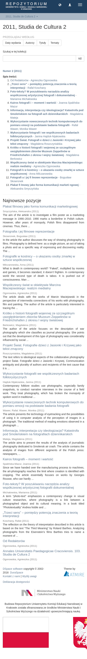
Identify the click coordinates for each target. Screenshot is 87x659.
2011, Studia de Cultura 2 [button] (22, 16)
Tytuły (42, 42)
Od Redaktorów (14, 541)
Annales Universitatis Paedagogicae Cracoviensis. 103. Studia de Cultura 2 (42, 552)
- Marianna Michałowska (43, 95)
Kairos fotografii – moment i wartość (28, 459)
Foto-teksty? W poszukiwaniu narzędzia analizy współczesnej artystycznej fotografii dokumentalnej (38, 485)
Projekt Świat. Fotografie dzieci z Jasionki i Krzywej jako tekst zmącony (42, 347)
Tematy (55, 42)
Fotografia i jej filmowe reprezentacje (29, 231)
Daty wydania (13, 42)
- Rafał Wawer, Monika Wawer (46, 125)
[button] (60, 4)
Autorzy (30, 42)
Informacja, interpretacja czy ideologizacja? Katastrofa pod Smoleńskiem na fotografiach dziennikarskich (41, 432)
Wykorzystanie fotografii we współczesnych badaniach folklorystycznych (41, 375)
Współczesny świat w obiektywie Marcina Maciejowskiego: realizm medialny (32, 286)
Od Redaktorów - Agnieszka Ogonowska (33, 80)
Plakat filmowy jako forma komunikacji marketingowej (40, 206)
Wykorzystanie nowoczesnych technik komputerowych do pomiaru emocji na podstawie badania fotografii (43, 404)
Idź (80, 58)
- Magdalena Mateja (46, 114)
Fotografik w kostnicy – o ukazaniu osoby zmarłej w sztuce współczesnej (39, 258)
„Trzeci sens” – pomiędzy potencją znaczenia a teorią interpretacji (40, 514)
